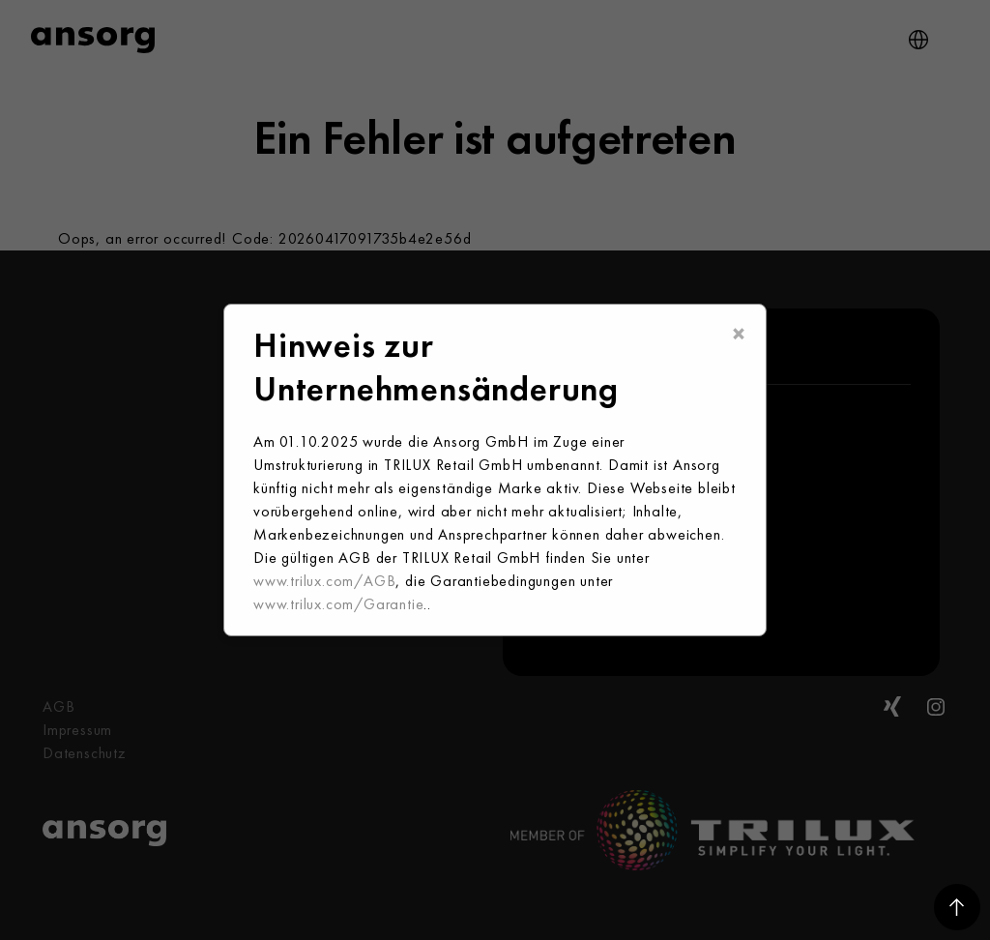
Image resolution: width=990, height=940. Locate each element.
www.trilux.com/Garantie (338, 604)
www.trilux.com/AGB (324, 581)
